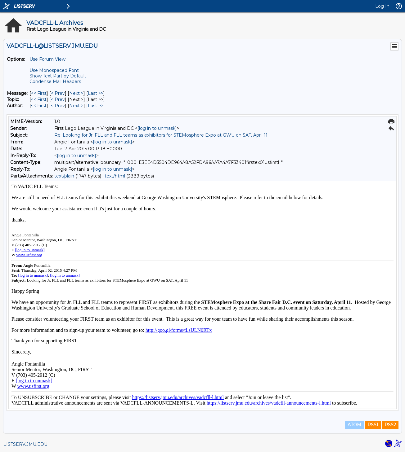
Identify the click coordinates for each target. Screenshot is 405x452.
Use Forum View (47, 59)
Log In (382, 6)
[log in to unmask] (157, 128)
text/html (115, 176)
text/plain (64, 176)
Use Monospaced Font (54, 70)
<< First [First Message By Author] (39, 105)
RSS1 (372, 425)
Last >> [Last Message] (95, 93)
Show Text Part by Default (57, 76)
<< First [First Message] (39, 93)
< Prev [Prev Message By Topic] (58, 99)
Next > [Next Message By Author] (76, 105)
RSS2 (390, 425)
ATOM (354, 425)
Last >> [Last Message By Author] (95, 105)
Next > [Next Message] (76, 93)
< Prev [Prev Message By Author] (58, 105)
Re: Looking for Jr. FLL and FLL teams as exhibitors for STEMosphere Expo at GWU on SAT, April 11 (161, 135)
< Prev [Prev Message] (58, 93)
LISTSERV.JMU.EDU (25, 444)
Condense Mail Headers (55, 81)
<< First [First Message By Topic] (39, 99)
